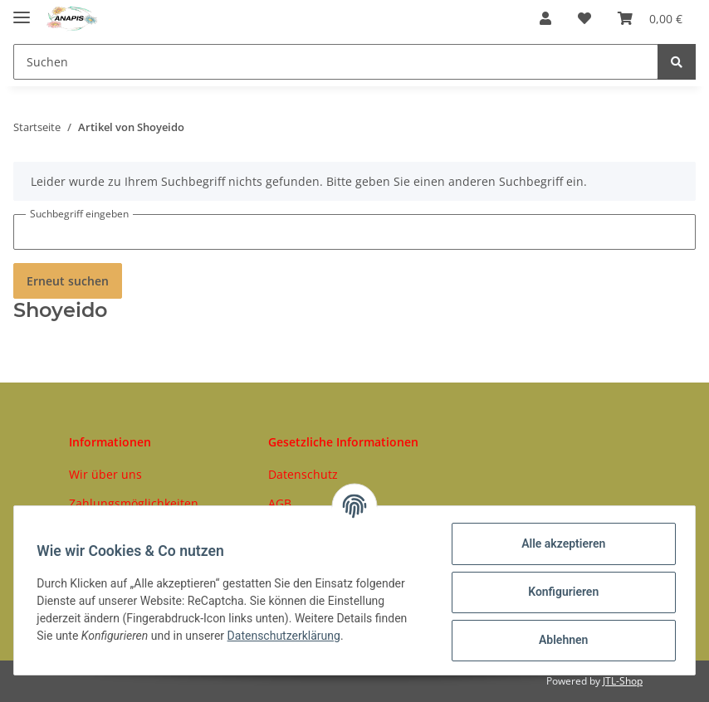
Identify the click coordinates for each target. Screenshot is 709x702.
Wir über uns (105, 474)
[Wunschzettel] (584, 18)
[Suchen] (335, 62)
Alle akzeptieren (559, 543)
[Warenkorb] (650, 18)
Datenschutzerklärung (287, 635)
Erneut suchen (68, 281)
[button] (545, 18)
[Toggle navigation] (21, 10)
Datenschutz (303, 474)
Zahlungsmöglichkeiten (133, 503)
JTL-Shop (623, 681)
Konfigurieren (559, 591)
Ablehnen (559, 639)
